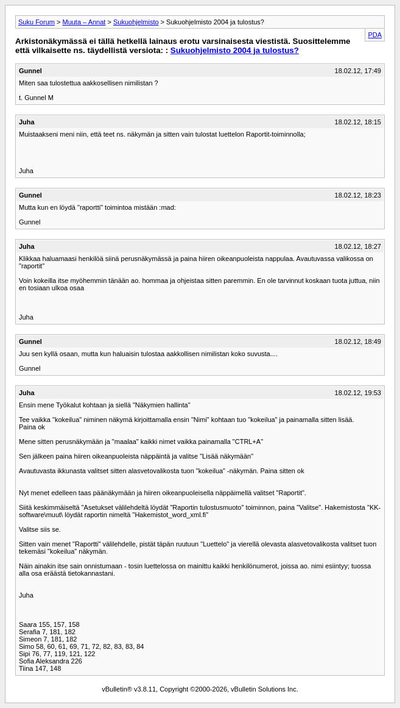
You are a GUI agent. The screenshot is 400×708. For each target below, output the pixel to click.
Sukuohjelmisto (136, 22)
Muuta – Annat (83, 22)
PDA (375, 34)
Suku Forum (36, 22)
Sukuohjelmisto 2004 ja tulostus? (234, 50)
